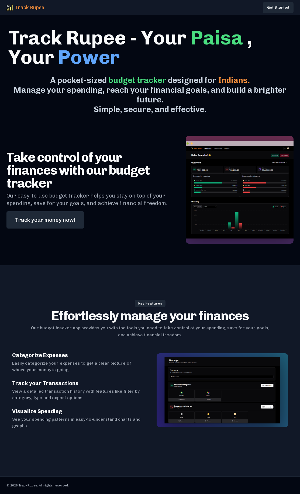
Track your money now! (45, 220)
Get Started (278, 7)
